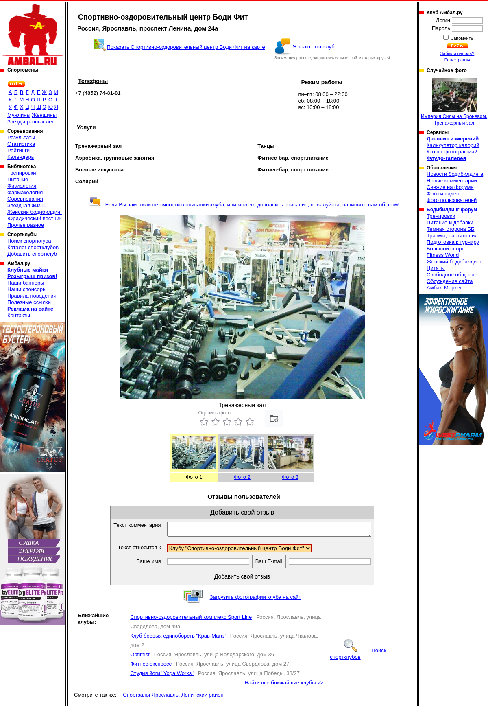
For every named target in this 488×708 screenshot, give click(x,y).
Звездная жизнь (26, 205)
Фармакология (25, 192)
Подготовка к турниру (453, 242)
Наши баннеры (25, 283)
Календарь (20, 157)
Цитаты (436, 268)
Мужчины (18, 115)
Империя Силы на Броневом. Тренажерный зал (454, 102)
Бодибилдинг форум (452, 210)
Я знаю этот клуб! (314, 47)
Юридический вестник (34, 218)
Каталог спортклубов (33, 247)
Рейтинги (18, 150)
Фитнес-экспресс (151, 666)
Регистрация (457, 59)
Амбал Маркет (444, 288)
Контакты (18, 315)
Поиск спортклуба (29, 241)
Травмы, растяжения (452, 235)
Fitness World (443, 255)
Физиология (21, 186)
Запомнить (461, 38)
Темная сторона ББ (451, 229)
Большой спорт (445, 248)
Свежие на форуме (450, 187)
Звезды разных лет (30, 121)
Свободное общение (452, 275)
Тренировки (21, 173)
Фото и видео (443, 194)
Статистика (21, 144)
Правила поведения (32, 296)
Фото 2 (242, 477)
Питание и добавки (450, 222)
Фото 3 (290, 477)
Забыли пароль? (457, 53)
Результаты (21, 137)
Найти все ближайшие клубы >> (283, 685)
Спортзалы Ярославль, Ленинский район (173, 697)
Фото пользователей (452, 200)
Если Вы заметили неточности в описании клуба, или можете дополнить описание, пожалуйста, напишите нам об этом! (244, 205)
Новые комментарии (452, 181)
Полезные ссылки (29, 302)
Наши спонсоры (26, 289)
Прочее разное (25, 225)
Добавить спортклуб (32, 254)
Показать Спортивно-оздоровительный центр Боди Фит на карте (186, 47)
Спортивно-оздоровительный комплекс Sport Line (191, 619)
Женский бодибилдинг (34, 212)
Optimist (140, 657)
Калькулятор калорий (453, 145)
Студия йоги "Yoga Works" (162, 676)
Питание (17, 179)
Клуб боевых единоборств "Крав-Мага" (178, 638)
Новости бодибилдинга (455, 174)
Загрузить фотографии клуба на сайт (255, 599)
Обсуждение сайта (450, 281)
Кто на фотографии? (452, 152)
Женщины (44, 115)
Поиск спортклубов (358, 656)
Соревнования (25, 199)
